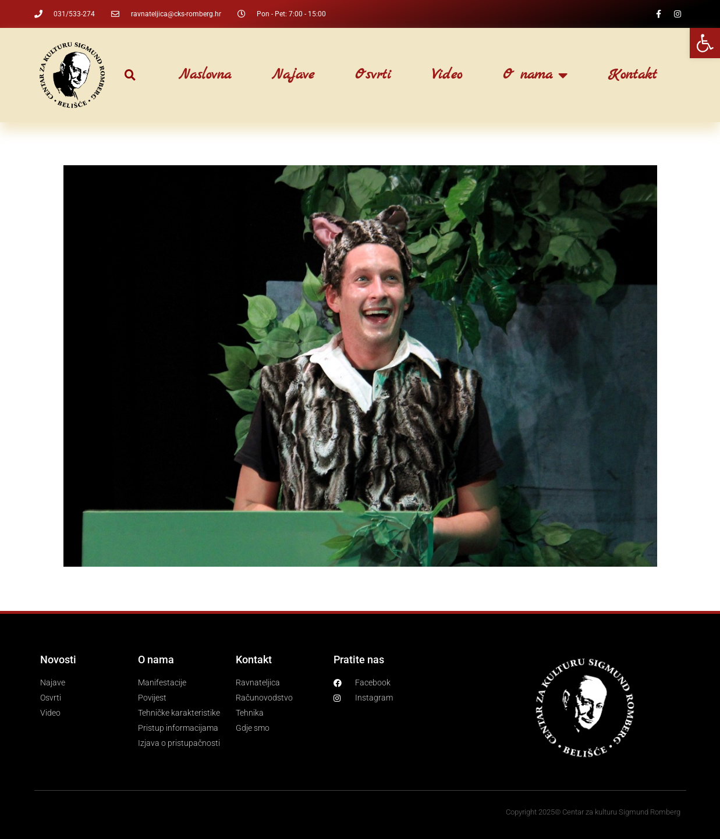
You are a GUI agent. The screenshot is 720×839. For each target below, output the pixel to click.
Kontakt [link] (632, 75)
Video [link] (447, 75)
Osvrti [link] (373, 75)
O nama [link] (535, 75)
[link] (705, 43)
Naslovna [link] (205, 75)
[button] (130, 75)
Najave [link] (293, 75)
